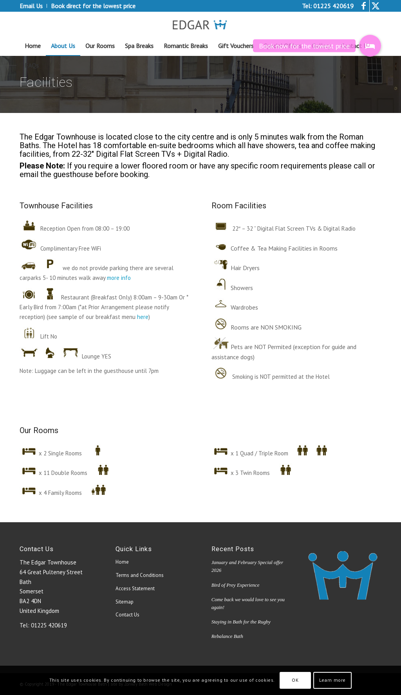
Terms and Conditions (140, 575)
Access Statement (135, 588)
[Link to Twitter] (375, 6)
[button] (370, 46)
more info (119, 277)
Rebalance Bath (227, 636)
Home (122, 562)
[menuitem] (33, 6)
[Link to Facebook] (363, 6)
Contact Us (127, 614)
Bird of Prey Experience (235, 585)
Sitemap (125, 601)
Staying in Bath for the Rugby (241, 622)
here (142, 317)
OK (295, 680)
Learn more (332, 680)
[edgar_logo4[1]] (200, 24)
